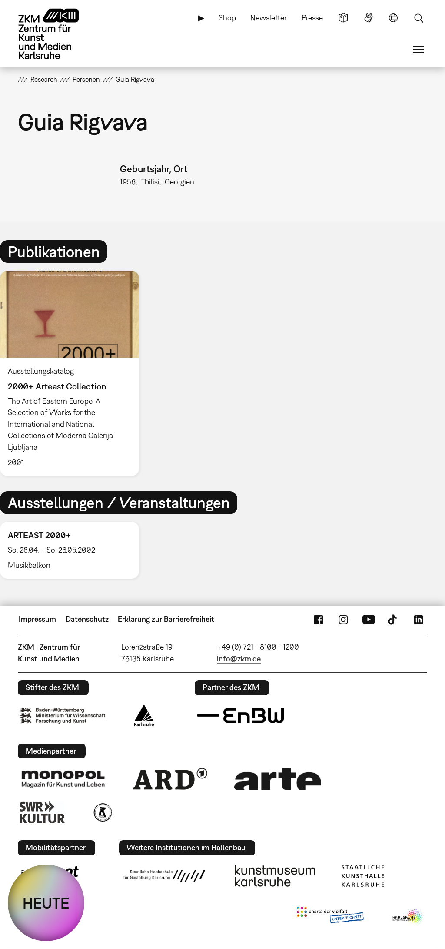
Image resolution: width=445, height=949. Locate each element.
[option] (73, 373)
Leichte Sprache (343, 18)
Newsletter (268, 17)
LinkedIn (418, 619)
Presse (312, 17)
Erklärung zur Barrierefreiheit (166, 619)
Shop (227, 17)
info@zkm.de (239, 658)
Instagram (343, 619)
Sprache (393, 18)
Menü (418, 50)
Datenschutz (87, 619)
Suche (418, 18)
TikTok (393, 619)
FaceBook (318, 619)
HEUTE (46, 903)
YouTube (368, 619)
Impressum (37, 619)
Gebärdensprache (368, 18)
